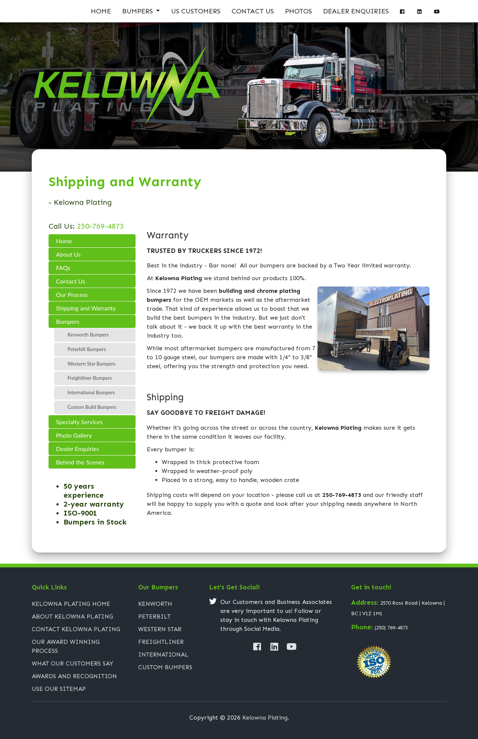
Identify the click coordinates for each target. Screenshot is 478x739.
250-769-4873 (99, 226)
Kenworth (155, 603)
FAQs (63, 267)
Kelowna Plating (265, 717)
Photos (298, 11)
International (163, 654)
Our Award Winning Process (66, 646)
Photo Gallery (74, 435)
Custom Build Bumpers (92, 407)
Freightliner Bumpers (90, 378)
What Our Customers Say (72, 663)
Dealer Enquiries (356, 11)
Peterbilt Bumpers (87, 349)
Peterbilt (154, 616)
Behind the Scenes (80, 462)
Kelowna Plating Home (71, 603)
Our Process (72, 294)
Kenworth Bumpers (88, 335)
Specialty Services (79, 421)
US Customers (195, 11)
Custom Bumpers (165, 667)
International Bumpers (91, 392)
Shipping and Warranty (86, 307)
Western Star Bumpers (91, 364)
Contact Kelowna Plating (76, 629)
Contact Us (253, 11)
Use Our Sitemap (59, 688)
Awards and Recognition (74, 676)
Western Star (159, 629)
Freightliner (161, 641)
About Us (68, 254)
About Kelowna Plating (72, 616)
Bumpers (138, 11)
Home (101, 11)
